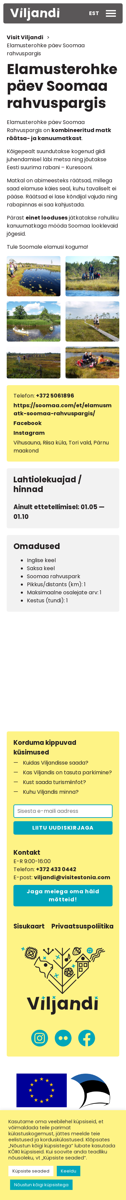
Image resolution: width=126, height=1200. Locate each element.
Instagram (29, 433)
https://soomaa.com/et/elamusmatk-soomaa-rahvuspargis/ (62, 409)
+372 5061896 (55, 396)
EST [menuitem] (94, 13)
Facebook (27, 423)
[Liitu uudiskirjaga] (63, 811)
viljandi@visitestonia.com (72, 877)
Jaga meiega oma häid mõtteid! (63, 895)
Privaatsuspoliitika (82, 926)
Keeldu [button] (68, 1171)
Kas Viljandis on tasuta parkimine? (67, 772)
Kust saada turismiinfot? (54, 782)
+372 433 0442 (56, 869)
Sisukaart (29, 926)
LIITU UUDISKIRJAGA (63, 828)
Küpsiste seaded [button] (30, 1171)
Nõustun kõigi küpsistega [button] (41, 1185)
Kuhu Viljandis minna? (51, 792)
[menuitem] (94, 13)
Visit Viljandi (25, 37)
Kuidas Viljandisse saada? (55, 763)
